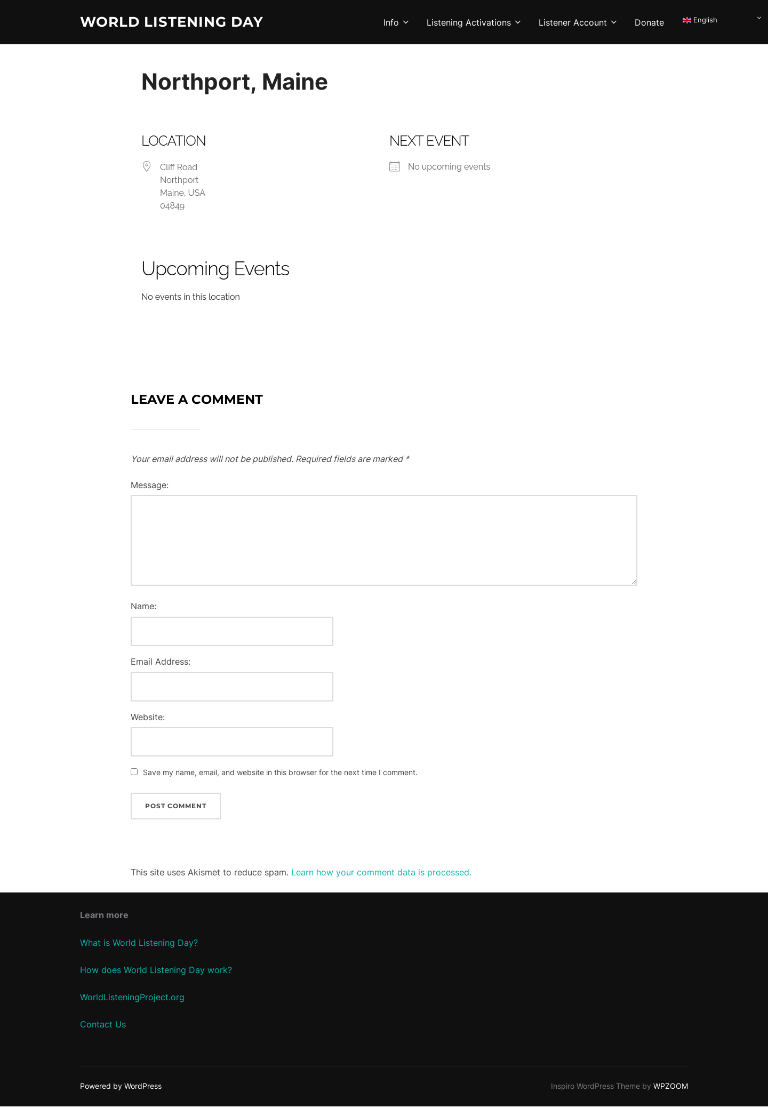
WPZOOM (670, 1087)
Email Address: (160, 663)
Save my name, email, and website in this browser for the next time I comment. (280, 774)
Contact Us (103, 1026)
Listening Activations (475, 22)
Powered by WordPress (121, 1087)
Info (397, 22)
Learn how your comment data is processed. (381, 873)
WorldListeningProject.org (132, 998)
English (700, 20)
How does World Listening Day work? (156, 971)
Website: (148, 718)
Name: (143, 608)
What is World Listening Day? (139, 944)
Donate (649, 22)
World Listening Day (171, 21)
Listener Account (579, 22)
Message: (150, 486)
